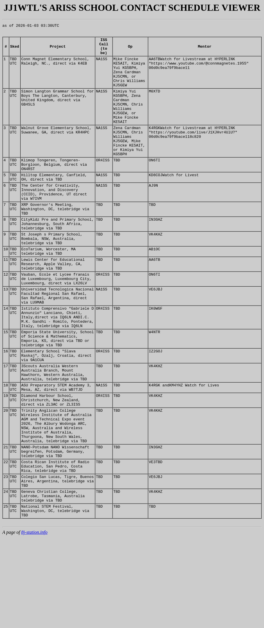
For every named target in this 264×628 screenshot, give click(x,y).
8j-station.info (34, 622)
